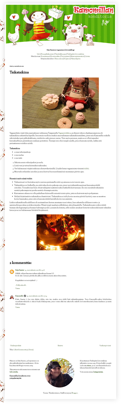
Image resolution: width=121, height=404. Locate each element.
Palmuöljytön (75, 59)
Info (38, 54)
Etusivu (60, 346)
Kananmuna (45, 56)
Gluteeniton (58, 59)
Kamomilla (19, 296)
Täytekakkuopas (60, 54)
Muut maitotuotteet (77, 56)
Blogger (75, 393)
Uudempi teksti (15, 346)
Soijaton (67, 59)
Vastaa (17, 288)
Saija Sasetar (19, 270)
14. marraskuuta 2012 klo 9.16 (35, 270)
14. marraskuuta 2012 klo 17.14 (37, 296)
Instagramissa (98, 372)
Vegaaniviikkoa (64, 133)
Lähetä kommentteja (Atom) (24, 350)
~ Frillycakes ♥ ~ (20, 285)
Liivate (87, 56)
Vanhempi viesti (105, 346)
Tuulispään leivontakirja (75, 54)
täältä (86, 168)
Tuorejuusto (65, 56)
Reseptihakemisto (47, 54)
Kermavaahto (55, 56)
